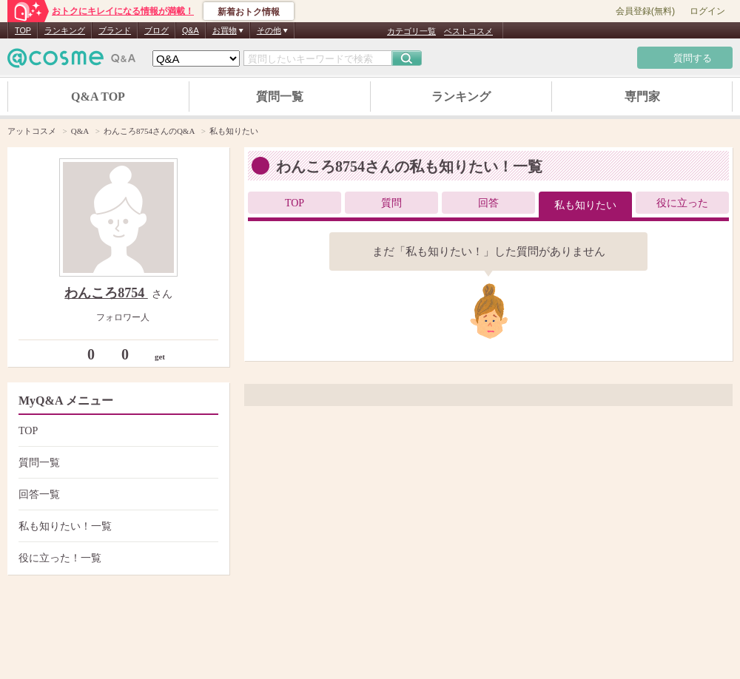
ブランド (114, 30)
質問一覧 (279, 96)
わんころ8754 (106, 293)
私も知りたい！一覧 (116, 526)
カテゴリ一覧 (411, 31)
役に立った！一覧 (116, 558)
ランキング (64, 30)
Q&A (190, 30)
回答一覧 (116, 494)
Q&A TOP (98, 96)
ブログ (156, 30)
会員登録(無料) (645, 11)
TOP (23, 30)
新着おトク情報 (249, 12)
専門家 (642, 96)
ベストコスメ (468, 31)
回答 (488, 203)
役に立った (682, 203)
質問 (391, 203)
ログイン (707, 11)
